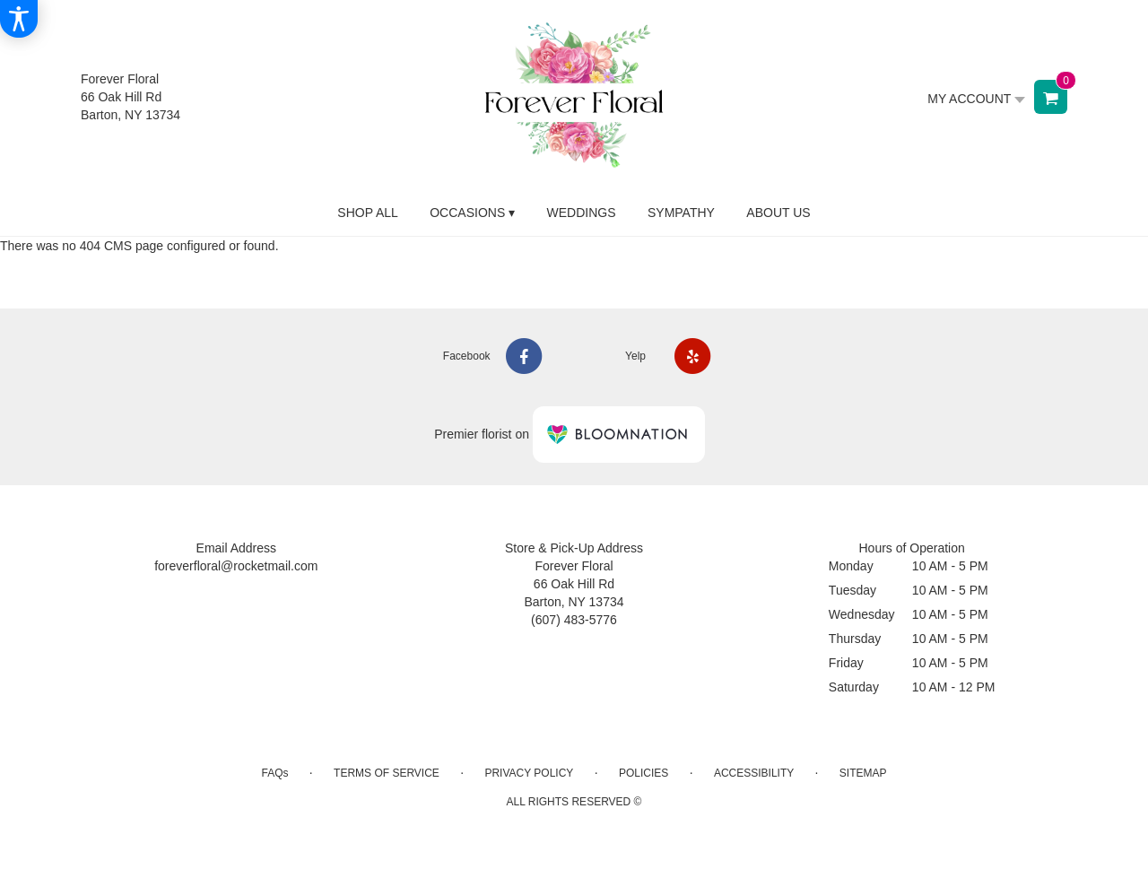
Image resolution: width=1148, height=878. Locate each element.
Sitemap (863, 773)
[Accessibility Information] (19, 19)
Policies (643, 773)
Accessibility (754, 773)
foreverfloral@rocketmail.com (235, 566)
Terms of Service (386, 773)
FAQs (274, 773)
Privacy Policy (528, 773)
